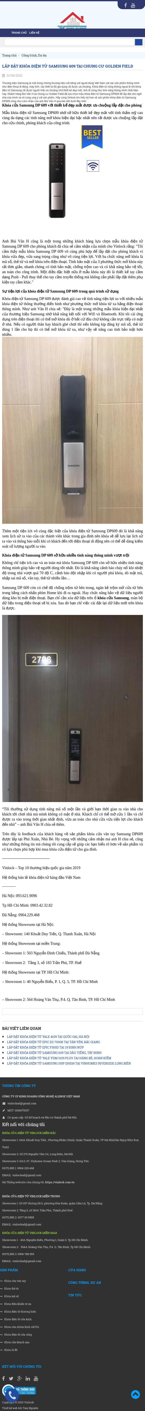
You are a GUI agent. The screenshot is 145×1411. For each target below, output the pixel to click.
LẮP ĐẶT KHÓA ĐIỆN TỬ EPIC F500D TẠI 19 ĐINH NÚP (45, 1047)
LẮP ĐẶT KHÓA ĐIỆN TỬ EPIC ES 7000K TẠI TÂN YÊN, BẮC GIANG (53, 1042)
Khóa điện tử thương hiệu (18, 1311)
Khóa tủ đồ (9, 1350)
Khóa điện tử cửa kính (16, 1319)
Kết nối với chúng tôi (21, 1366)
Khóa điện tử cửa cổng (16, 1334)
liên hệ (34, 32)
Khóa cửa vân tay (13, 1281)
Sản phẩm (9, 1270)
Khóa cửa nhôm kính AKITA (19, 1327)
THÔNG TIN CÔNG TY (19, 1085)
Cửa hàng (77, 1270)
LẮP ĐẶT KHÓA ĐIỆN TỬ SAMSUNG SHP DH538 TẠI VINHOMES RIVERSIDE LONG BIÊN (69, 1063)
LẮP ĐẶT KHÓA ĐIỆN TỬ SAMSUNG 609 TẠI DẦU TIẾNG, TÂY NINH (54, 1053)
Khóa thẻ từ (9, 1288)
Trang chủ (19, 32)
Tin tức (75, 1295)
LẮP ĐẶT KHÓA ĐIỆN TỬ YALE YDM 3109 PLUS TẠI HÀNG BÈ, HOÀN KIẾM (59, 1058)
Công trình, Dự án (84, 1282)
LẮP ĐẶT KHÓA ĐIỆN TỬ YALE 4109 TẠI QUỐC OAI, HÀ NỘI (48, 1037)
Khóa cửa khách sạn (15, 1342)
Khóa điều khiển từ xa (15, 1304)
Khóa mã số (9, 1296)
